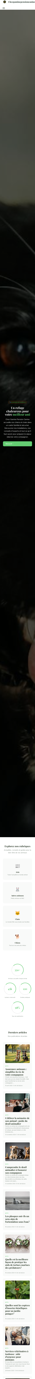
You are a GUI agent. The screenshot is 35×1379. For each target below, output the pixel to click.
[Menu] (4, 8)
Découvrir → (10, 444)
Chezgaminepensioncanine (17, 1)
